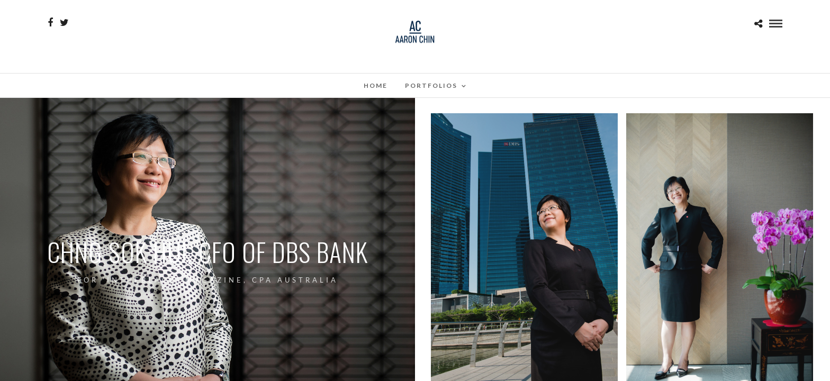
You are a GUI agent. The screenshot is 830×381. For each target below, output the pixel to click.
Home (375, 85)
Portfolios (431, 85)
